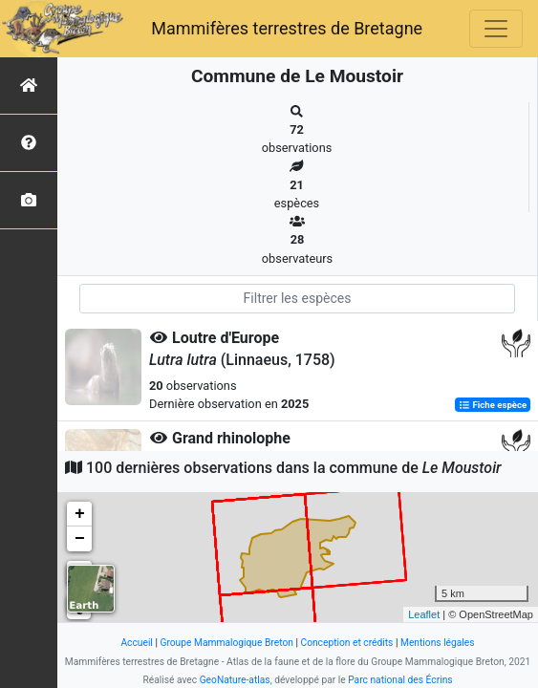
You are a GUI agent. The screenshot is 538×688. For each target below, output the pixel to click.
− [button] (80, 538)
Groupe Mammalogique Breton (226, 642)
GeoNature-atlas (235, 680)
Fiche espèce (493, 404)
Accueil (136, 642)
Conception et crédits (346, 642)
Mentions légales (437, 642)
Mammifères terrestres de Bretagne (286, 28)
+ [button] (80, 514)
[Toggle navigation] (496, 29)
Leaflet (424, 614)
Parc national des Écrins (400, 680)
